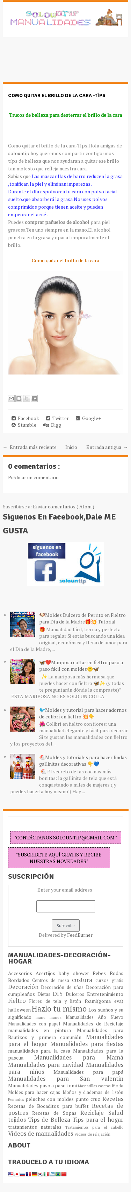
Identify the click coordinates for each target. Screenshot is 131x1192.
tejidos (18, 1119)
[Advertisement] (59, 63)
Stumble (24, 424)
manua (58, 1017)
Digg (52, 424)
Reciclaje (94, 1113)
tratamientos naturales (37, 1126)
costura (83, 980)
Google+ (88, 418)
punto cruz (88, 1099)
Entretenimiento (105, 994)
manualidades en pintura (42, 1030)
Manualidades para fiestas (86, 1044)
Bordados (20, 980)
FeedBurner (80, 935)
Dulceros (76, 994)
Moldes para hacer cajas (35, 1092)
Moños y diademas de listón (93, 1092)
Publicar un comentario (33, 477)
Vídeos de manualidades (41, 1133)
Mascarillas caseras (95, 1085)
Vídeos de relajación (92, 1134)
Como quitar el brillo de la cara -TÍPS (56, 95)
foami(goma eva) (104, 1001)
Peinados (17, 1099)
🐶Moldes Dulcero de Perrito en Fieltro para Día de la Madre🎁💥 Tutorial (82, 618)
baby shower (76, 973)
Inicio (71, 447)
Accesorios (22, 973)
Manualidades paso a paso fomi (43, 1085)
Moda (117, 1086)
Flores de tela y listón (57, 1001)
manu (43, 1017)
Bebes (101, 973)
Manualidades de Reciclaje (93, 1023)
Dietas (45, 994)
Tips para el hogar (97, 1119)
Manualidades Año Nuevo (94, 1017)
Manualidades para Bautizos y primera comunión (65, 1033)
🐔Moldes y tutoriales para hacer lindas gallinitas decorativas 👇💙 (83, 760)
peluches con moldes (50, 1099)
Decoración (24, 987)
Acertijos (47, 973)
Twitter (57, 418)
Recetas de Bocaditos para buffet (50, 1106)
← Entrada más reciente (30, 447)
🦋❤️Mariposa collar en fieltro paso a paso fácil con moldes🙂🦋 (81, 665)
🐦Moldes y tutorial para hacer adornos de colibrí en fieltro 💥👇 (83, 713)
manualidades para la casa (40, 1050)
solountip (18, 153)
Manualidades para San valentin (65, 1078)
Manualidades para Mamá (78, 1057)
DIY (59, 994)
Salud (115, 1113)
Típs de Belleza (50, 1119)
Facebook (25, 418)
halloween (20, 1009)
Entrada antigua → (107, 447)
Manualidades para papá (88, 1072)
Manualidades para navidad (47, 1065)
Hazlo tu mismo (60, 1009)
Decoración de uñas (63, 987)
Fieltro (19, 1001)
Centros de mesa (52, 980)
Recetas (112, 1099)
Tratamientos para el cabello (94, 1127)
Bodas (116, 973)
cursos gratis (109, 980)
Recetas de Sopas (56, 1113)
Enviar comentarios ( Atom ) (63, 506)
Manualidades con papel (35, 1024)
